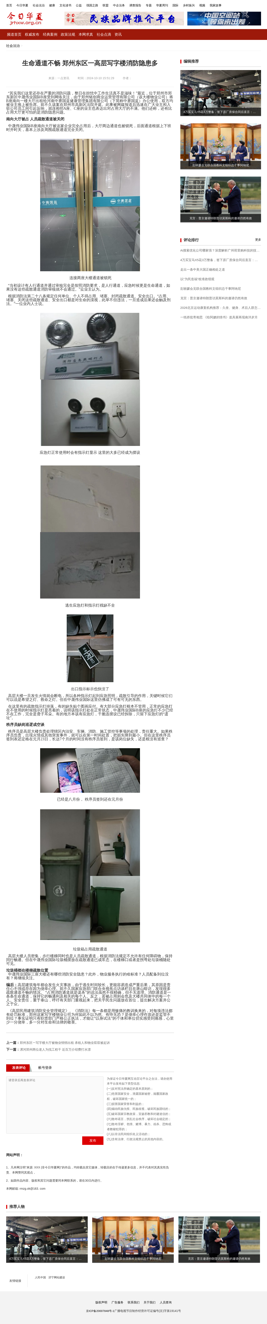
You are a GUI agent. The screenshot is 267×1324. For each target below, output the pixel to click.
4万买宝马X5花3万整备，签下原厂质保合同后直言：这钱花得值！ (220, 259)
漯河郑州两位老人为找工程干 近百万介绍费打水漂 (57, 1049)
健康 (56, 5)
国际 (191, 5)
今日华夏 (23, 5)
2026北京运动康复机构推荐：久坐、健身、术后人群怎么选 (220, 307)
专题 (162, 5)
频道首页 (15, 34)
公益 (85, 5)
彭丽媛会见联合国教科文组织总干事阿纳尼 (212, 288)
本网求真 (90, 34)
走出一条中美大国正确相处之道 (204, 269)
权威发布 (34, 34)
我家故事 (235, 5)
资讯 (125, 34)
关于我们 (150, 1302)
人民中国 (41, 1277)
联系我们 (133, 1302)
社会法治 (41, 5)
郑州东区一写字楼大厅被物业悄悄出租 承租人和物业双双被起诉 (68, 1042)
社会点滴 (109, 34)
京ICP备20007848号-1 (100, 1310)
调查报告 (147, 5)
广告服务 (116, 1302)
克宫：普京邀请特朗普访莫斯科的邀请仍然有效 (216, 298)
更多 (258, 239)
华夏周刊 (176, 5)
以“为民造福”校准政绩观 (198, 279)
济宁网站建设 (58, 1277)
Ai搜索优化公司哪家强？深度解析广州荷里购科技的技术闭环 (220, 250)
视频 (220, 5)
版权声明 (99, 1302)
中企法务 (129, 5)
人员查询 (167, 1302)
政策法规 (71, 34)
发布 (92, 1140)
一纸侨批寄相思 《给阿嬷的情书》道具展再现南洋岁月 (220, 317)
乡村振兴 (205, 5)
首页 (9, 5)
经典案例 (53, 34)
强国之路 (100, 5)
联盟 (115, 5)
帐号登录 (45, 1067)
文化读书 (71, 5)
